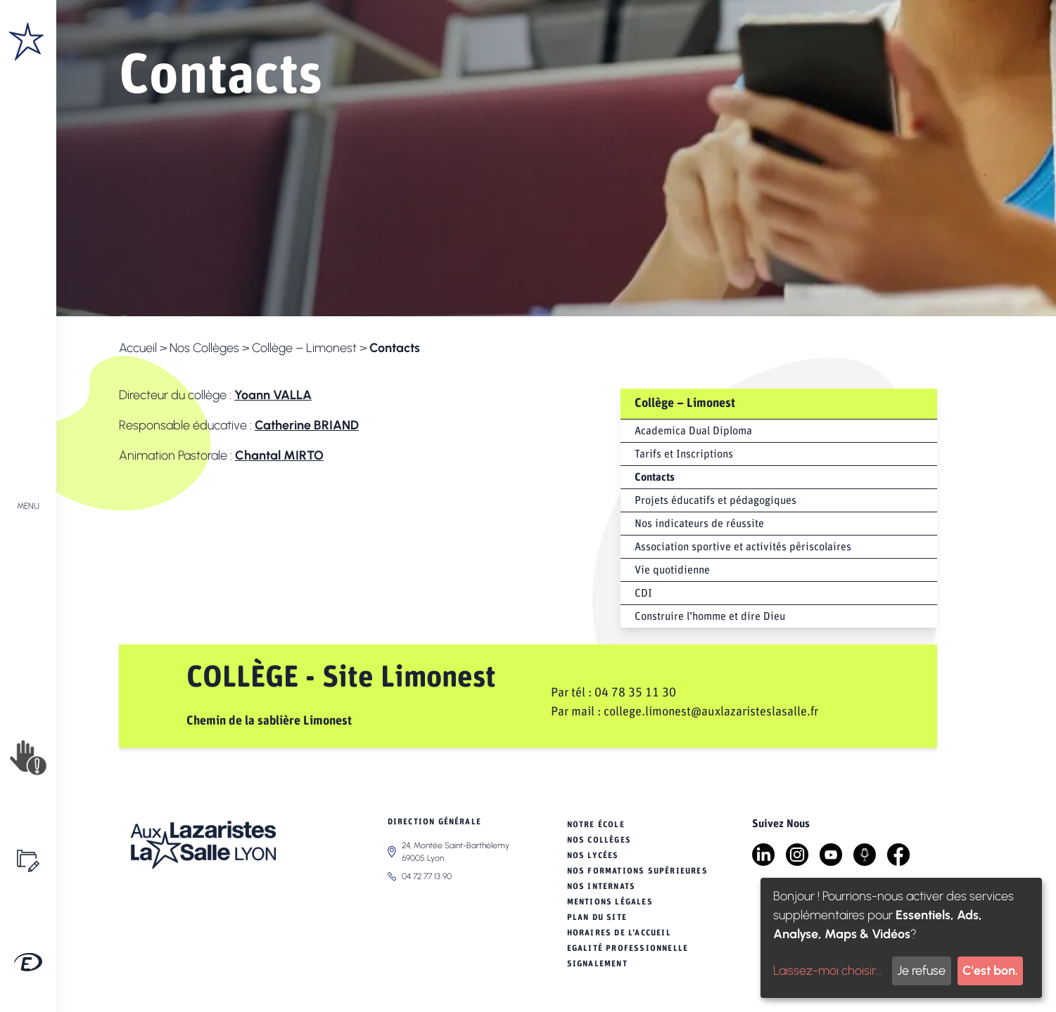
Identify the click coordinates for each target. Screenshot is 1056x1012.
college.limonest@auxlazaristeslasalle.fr (711, 712)
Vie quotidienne (672, 570)
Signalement (597, 963)
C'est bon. (990, 970)
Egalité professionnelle (628, 948)
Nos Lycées (593, 855)
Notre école (596, 824)
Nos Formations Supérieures (637, 871)
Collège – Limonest (304, 348)
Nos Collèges (204, 348)
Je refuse (921, 970)
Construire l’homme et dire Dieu (710, 616)
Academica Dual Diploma (693, 430)
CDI (643, 593)
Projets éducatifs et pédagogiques (715, 500)
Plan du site (597, 917)
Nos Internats (601, 886)
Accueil (138, 348)
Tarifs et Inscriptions (684, 454)
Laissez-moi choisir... (827, 970)
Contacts (655, 477)
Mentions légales (610, 901)
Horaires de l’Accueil (619, 932)
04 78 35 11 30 (635, 693)
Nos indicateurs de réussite (699, 523)
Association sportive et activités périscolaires (743, 546)
